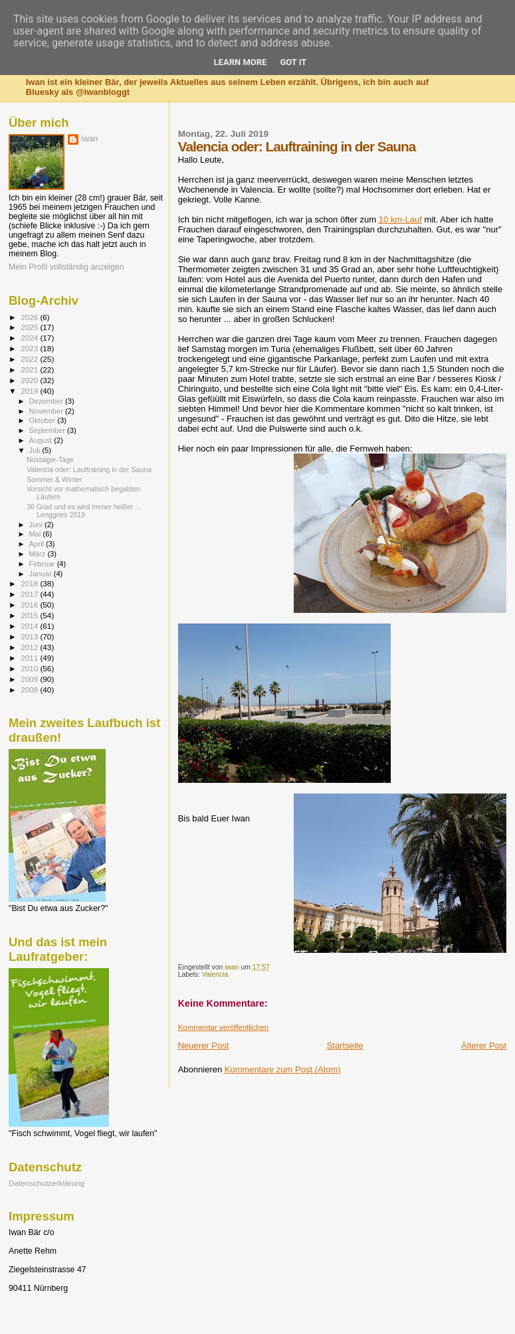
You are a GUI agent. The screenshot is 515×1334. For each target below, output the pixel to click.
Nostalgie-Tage (50, 459)
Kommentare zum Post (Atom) (283, 1069)
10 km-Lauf (400, 219)
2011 (30, 657)
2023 (30, 348)
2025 (30, 327)
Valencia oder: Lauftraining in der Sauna (89, 469)
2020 (30, 380)
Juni (37, 525)
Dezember (47, 401)
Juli (36, 450)
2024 (30, 337)
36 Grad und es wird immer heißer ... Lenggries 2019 (84, 511)
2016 (30, 604)
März (38, 554)
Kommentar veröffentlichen (223, 1027)
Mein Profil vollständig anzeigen (66, 267)
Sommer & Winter (54, 479)
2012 (30, 647)
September (48, 430)
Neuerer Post (203, 1045)
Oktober (43, 420)
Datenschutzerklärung (46, 1183)
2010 (30, 668)
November (47, 411)
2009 (30, 679)
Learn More (240, 62)
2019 (30, 390)
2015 (30, 615)
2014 (30, 626)
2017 (30, 594)
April (37, 544)
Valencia (215, 974)
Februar (43, 564)
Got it (293, 62)
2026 (30, 317)
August (41, 440)
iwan (89, 138)
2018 (30, 583)
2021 (30, 369)
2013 (30, 636)
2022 (30, 359)
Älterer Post (483, 1045)
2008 (30, 689)
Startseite (345, 1045)
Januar (41, 574)
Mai (36, 534)
